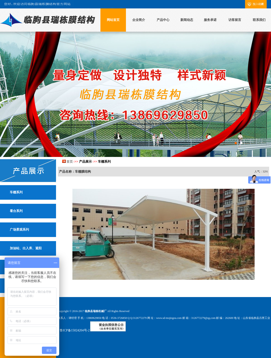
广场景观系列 (19, 229)
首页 (69, 161)
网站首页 (113, 20)
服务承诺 (210, 20)
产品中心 (163, 20)
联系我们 (259, 20)
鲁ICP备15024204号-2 (74, 330)
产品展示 (85, 161)
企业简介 (138, 20)
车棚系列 (16, 192)
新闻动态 (186, 20)
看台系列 (16, 211)
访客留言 (234, 20)
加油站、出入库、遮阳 (26, 248)
